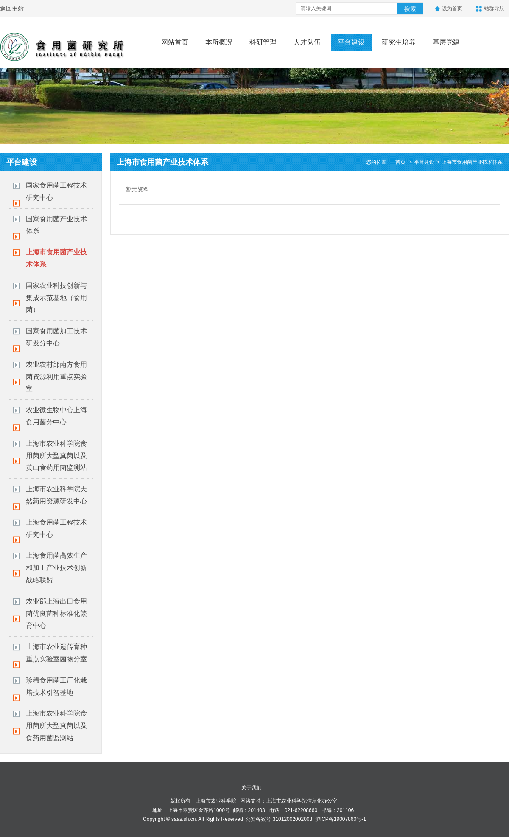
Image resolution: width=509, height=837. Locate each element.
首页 (400, 162)
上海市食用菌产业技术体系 (56, 258)
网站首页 (174, 42)
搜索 (410, 9)
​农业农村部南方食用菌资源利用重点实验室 (56, 377)
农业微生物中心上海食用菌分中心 (56, 416)
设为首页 (452, 8)
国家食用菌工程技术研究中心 (56, 191)
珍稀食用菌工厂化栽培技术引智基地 (56, 686)
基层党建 (446, 42)
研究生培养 (399, 42)
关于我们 (251, 788)
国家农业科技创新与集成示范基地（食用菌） (56, 298)
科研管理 (263, 42)
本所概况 (218, 42)
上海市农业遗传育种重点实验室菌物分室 (56, 653)
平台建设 (351, 42)
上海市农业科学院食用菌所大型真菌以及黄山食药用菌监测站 (56, 456)
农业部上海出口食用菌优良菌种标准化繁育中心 (56, 613)
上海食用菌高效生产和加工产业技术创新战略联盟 (56, 568)
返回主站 (12, 8)
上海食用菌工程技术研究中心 (56, 528)
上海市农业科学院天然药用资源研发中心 (56, 495)
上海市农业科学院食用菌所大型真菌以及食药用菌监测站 (56, 726)
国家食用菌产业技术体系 (56, 225)
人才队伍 (307, 42)
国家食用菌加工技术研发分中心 (56, 337)
